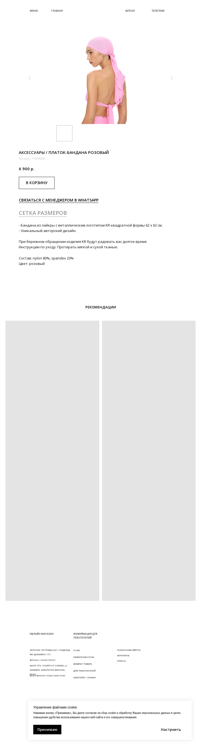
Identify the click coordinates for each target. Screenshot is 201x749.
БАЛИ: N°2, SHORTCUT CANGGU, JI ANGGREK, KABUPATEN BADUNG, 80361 (48, 670)
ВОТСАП (130, 11)
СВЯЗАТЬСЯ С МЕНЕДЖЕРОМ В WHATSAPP (58, 200)
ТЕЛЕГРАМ (158, 11)
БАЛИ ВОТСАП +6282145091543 (47, 675)
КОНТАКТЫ (123, 655)
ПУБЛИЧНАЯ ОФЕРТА (128, 649)
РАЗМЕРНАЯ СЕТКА (83, 656)
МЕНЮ (34, 11)
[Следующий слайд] (171, 78)
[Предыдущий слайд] (29, 78)
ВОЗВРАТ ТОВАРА (82, 663)
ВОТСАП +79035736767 (43, 659)
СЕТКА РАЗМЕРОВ (43, 212)
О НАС (76, 650)
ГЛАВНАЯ (57, 11)
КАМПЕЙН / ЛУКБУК (84, 677)
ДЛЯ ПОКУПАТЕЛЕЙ (84, 670)
